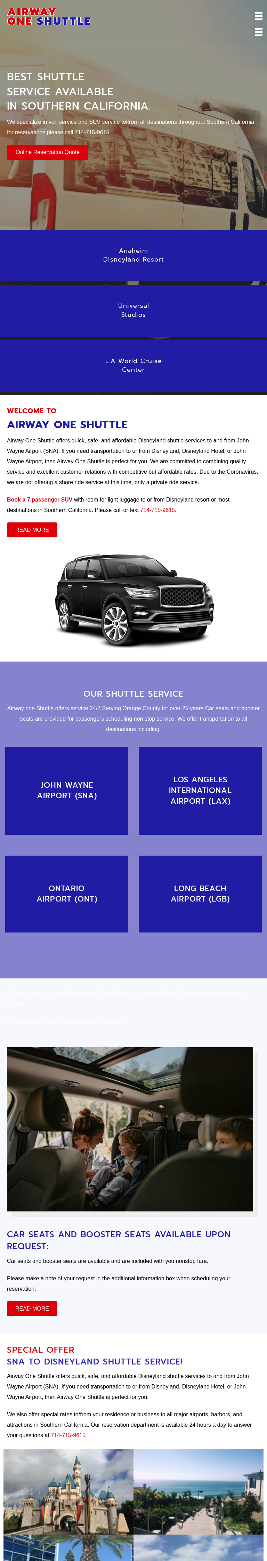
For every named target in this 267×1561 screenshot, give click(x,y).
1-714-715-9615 (64, 1021)
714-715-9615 (92, 132)
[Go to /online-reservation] (66, 791)
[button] (47, 152)
